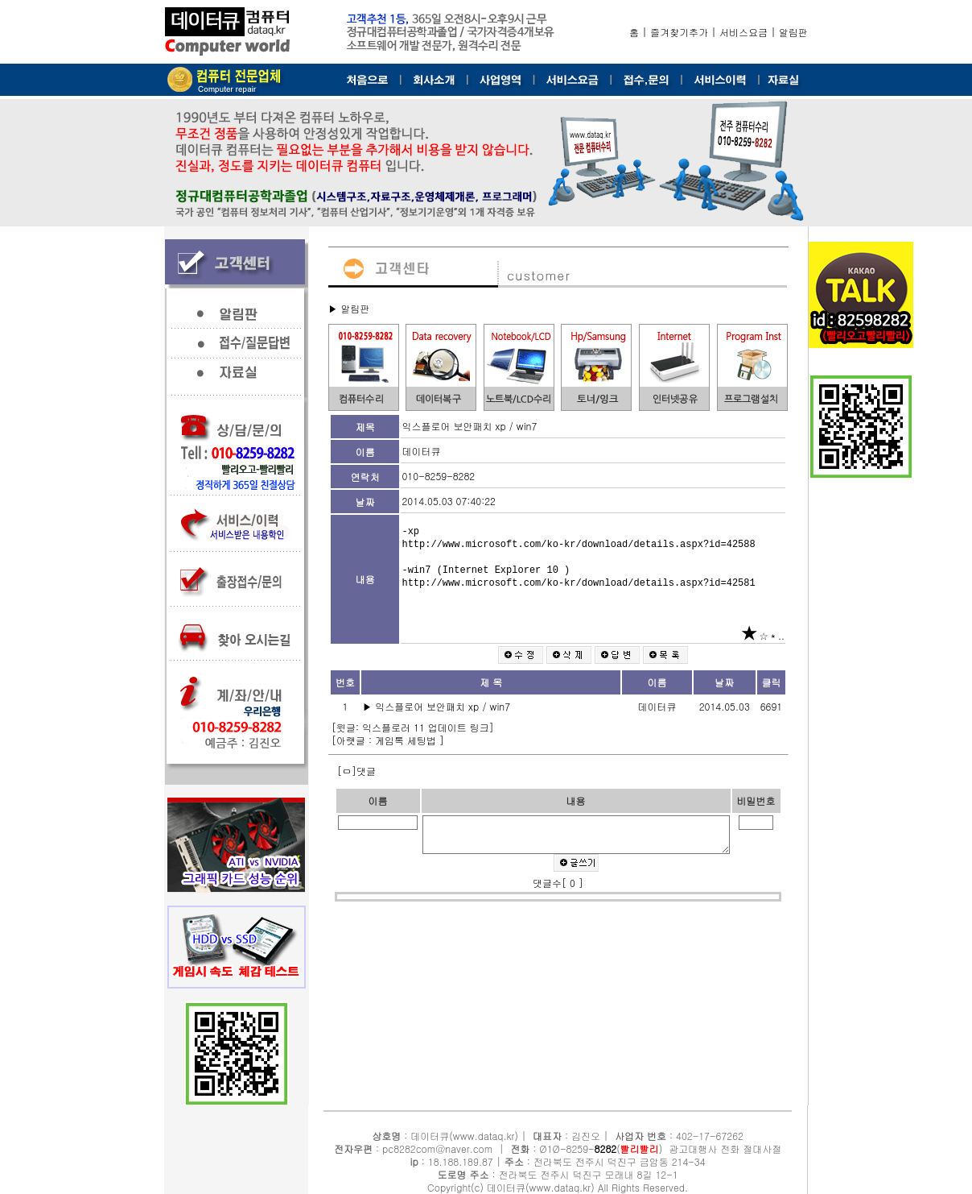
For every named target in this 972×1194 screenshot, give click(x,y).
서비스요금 (743, 32)
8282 (606, 1148)
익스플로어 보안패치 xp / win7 (444, 706)
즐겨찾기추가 (679, 32)
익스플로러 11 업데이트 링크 (425, 727)
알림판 (793, 32)
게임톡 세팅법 (407, 740)
